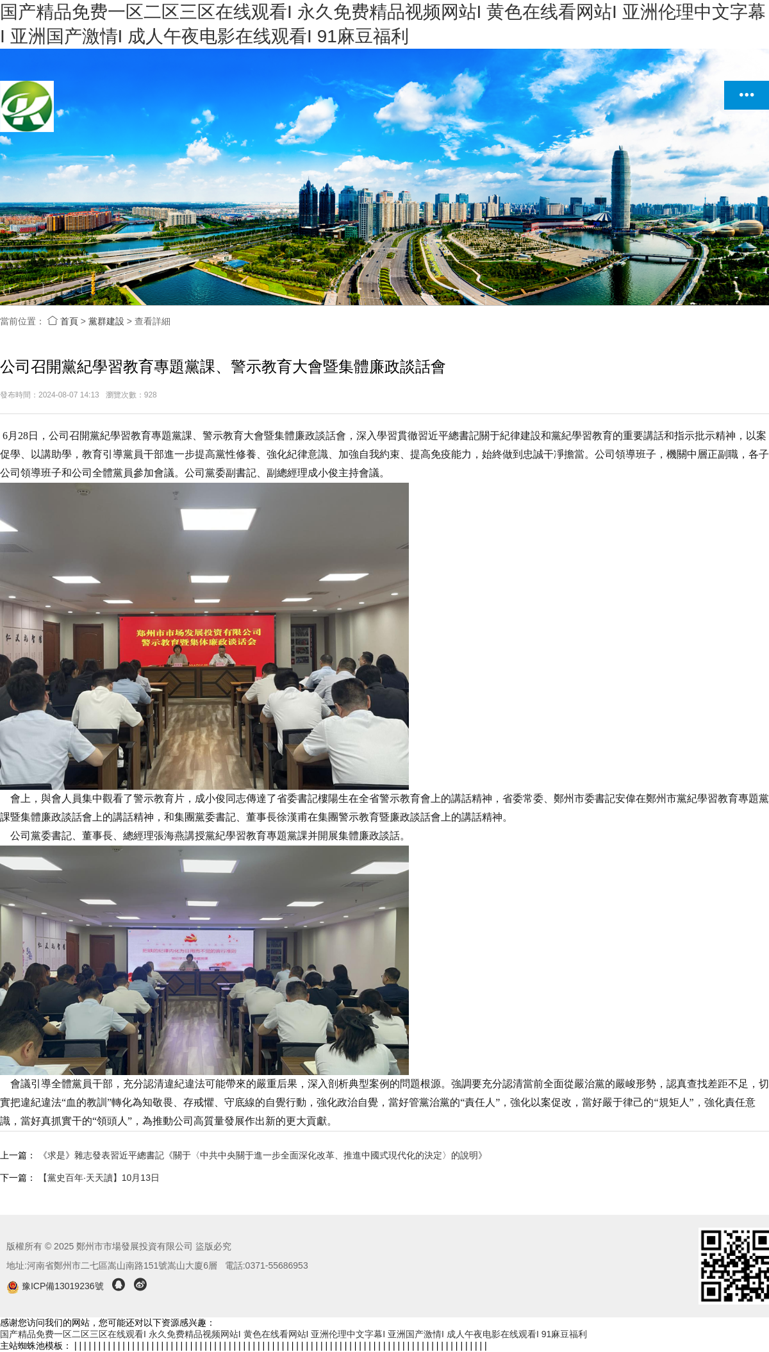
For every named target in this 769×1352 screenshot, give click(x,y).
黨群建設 (106, 321)
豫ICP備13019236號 (56, 1286)
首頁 (62, 321)
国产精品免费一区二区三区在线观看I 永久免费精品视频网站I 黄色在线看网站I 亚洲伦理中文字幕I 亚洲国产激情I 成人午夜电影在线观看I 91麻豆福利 (293, 1334)
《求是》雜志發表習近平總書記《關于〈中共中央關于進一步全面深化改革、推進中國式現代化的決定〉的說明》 (262, 1155)
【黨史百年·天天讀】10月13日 (99, 1178)
